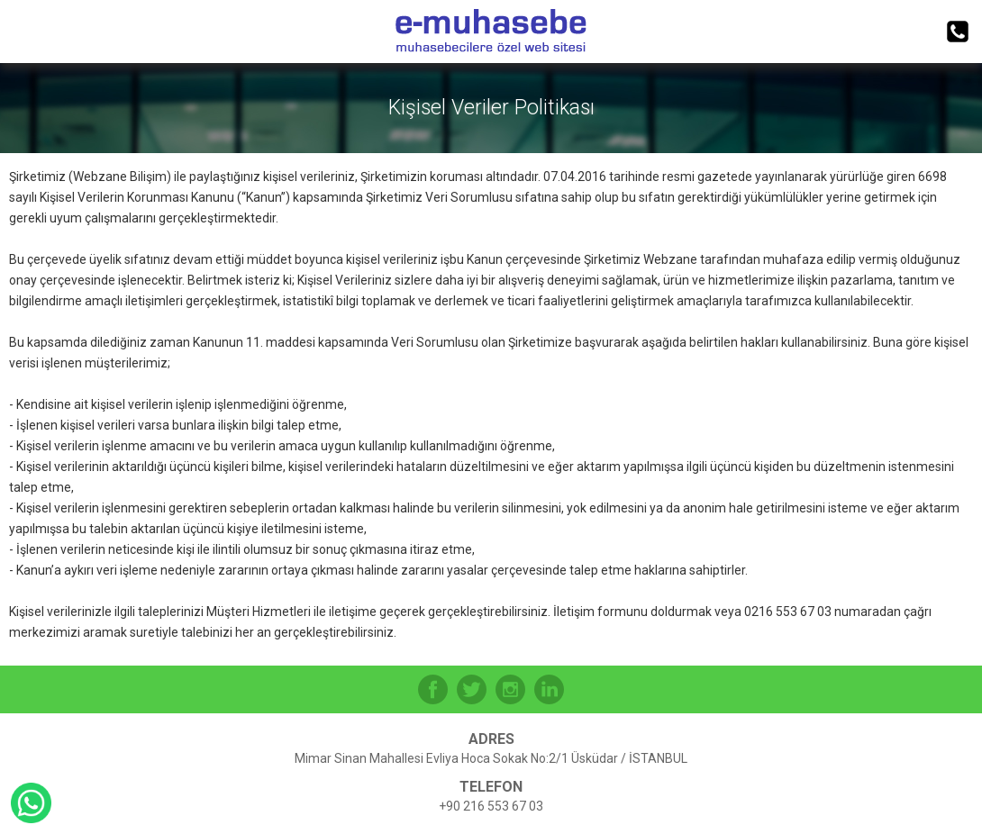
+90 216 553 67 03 (491, 806)
